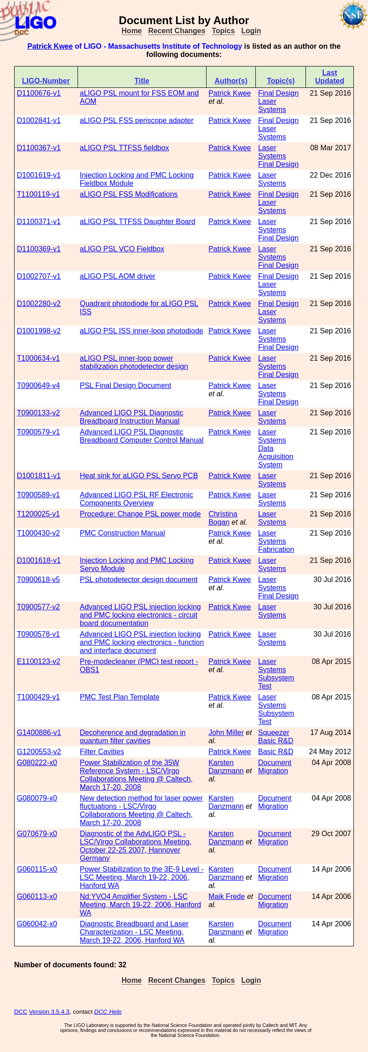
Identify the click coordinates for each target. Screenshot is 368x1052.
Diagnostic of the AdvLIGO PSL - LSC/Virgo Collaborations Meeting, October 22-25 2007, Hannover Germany (136, 846)
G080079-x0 (37, 798)
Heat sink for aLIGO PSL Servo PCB (139, 476)
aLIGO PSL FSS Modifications (129, 194)
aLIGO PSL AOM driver (117, 276)
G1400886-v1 (39, 732)
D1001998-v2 (39, 331)
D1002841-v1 (39, 120)
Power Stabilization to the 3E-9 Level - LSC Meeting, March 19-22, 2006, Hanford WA (141, 877)
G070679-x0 (37, 834)
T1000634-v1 (38, 358)
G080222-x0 (37, 762)
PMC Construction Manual (122, 533)
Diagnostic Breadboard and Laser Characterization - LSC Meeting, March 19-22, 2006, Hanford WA (134, 932)
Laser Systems (272, 105)
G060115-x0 (37, 869)
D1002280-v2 (39, 303)
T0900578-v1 (38, 634)
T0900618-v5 (38, 579)
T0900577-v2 (38, 607)
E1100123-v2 (38, 661)
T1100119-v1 (38, 194)
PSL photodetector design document (138, 579)
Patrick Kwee (50, 46)
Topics (223, 31)
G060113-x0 (37, 896)
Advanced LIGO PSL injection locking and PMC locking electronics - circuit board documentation (140, 615)
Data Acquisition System (275, 456)
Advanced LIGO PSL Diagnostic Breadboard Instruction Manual (131, 417)
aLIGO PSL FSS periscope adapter (136, 120)
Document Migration (274, 767)
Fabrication (276, 549)
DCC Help (108, 1011)
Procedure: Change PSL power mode (140, 514)
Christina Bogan (222, 518)
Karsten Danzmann (226, 767)
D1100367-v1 (39, 148)
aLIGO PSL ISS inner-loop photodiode (141, 331)
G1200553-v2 (39, 752)
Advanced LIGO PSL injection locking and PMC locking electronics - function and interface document (142, 642)
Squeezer (274, 732)
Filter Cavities (102, 752)
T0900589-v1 (38, 495)
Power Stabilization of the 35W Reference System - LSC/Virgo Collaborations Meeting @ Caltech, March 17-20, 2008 (136, 775)
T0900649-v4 (38, 385)
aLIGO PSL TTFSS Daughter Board (137, 221)
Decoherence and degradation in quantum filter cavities (133, 737)
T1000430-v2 (38, 533)
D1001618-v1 (39, 560)
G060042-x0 (37, 924)
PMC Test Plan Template (120, 697)
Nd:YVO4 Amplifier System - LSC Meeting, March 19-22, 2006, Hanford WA (140, 905)
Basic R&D (275, 741)
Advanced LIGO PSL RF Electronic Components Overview (136, 499)
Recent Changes (176, 31)
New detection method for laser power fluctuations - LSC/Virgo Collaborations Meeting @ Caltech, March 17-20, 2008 (141, 810)
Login (251, 31)
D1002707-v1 (39, 276)
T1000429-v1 (38, 697)
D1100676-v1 (39, 93)
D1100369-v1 (39, 249)
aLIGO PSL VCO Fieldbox (122, 249)
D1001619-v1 (39, 175)
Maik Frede (226, 896)
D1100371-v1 (39, 221)
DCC (20, 1011)
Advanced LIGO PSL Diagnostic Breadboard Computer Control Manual (141, 436)
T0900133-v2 (38, 413)
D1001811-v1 (39, 476)
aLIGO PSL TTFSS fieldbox (124, 148)
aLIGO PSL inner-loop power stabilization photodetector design (134, 362)
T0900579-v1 (38, 432)
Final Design (278, 93)
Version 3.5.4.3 (49, 1011)
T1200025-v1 (38, 514)
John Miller (226, 732)
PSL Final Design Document (125, 385)
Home (132, 31)
